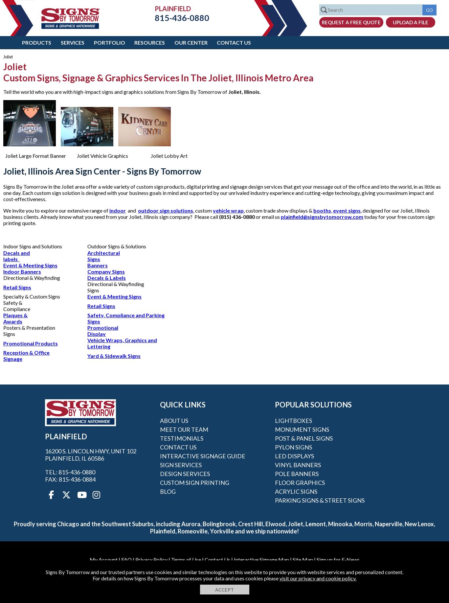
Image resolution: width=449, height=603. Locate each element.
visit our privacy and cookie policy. (318, 578)
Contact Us (234, 42)
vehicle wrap (228, 210)
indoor (117, 210)
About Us (174, 420)
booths (322, 210)
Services (72, 42)
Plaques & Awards (15, 318)
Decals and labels (16, 256)
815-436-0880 (177, 18)
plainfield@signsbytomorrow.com (322, 217)
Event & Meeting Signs (30, 265)
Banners (97, 265)
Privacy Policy (151, 559)
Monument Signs (302, 429)
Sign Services (181, 464)
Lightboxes (293, 420)
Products (36, 42)
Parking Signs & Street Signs (320, 500)
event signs (347, 210)
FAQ (126, 559)
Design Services (185, 473)
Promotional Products (30, 343)
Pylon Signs (293, 447)
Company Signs (106, 271)
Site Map (303, 559)
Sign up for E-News (338, 559)
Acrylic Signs (296, 491)
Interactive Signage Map (261, 559)
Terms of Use (186, 559)
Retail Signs (17, 287)
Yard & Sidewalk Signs (114, 356)
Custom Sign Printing (194, 482)
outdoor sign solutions (165, 210)
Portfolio (109, 42)
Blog (168, 491)
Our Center (191, 42)
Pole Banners (297, 473)
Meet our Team (184, 429)
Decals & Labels (106, 278)
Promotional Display (102, 330)
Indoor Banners (22, 271)
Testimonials (181, 438)
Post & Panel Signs (304, 438)
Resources (149, 42)
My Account (104, 559)
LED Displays (294, 456)
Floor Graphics (300, 482)
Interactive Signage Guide (202, 456)
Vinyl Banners (298, 464)
